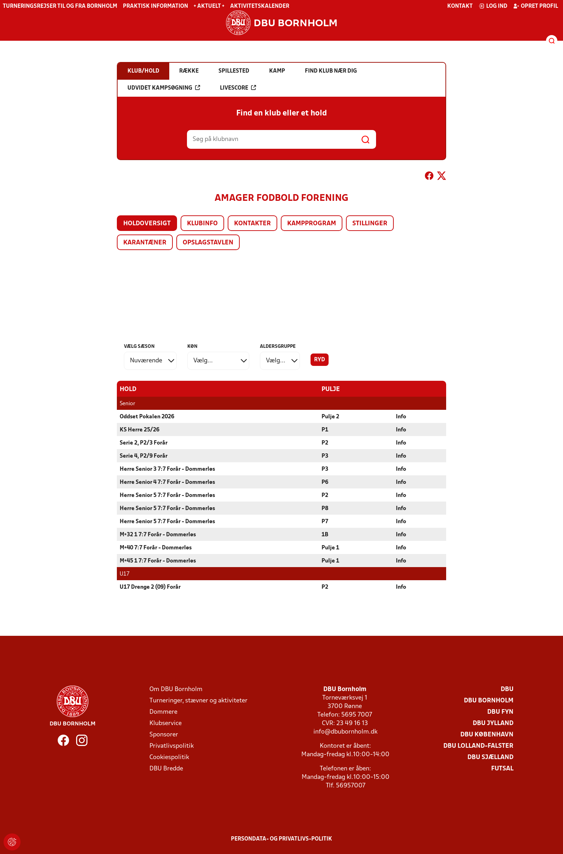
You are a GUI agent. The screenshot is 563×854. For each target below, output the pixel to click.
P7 (325, 521)
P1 (325, 429)
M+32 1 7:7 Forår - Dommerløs (158, 534)
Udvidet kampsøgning (163, 88)
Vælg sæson (139, 346)
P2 (325, 442)
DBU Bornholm (488, 700)
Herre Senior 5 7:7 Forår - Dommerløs (167, 495)
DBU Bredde (166, 768)
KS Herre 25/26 (139, 429)
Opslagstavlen (208, 243)
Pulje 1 (330, 547)
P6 (325, 482)
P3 (325, 455)
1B (325, 534)
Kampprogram (311, 224)
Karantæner (144, 243)
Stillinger (369, 224)
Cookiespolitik (169, 757)
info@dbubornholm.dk (345, 732)
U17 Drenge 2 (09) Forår (150, 586)
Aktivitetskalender (259, 6)
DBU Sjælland (490, 757)
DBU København (486, 734)
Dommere (163, 712)
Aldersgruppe (278, 346)
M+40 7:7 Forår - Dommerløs (156, 547)
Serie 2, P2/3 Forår (143, 442)
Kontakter (252, 224)
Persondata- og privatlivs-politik (281, 838)
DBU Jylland (493, 723)
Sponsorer (163, 734)
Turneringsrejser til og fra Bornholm (60, 6)
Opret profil (535, 6)
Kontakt (460, 6)
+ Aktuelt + (209, 6)
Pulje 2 (330, 416)
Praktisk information (155, 6)
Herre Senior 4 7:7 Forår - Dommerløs (167, 482)
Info (401, 416)
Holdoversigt (147, 224)
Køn (192, 346)
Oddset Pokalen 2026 (147, 416)
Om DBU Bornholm (176, 689)
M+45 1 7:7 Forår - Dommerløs (158, 560)
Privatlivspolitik (171, 746)
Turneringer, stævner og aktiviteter (198, 700)
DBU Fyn (500, 712)
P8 (325, 508)
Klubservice (165, 723)
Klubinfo (202, 224)
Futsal (502, 768)
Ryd (319, 359)
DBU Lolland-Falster (478, 746)
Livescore (238, 88)
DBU (507, 689)
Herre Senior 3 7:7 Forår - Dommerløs (167, 468)
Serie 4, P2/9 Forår (143, 455)
